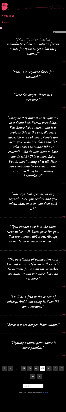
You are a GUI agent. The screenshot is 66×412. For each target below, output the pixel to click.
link (63, 61)
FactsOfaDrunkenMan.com (34, 393)
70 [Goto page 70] (49, 368)
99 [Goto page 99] (32, 376)
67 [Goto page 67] (30, 368)
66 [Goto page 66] (23, 368)
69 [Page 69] (42, 368)
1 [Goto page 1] (4, 368)
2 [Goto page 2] (10, 368)
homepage (8, 15)
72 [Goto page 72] (62, 368)
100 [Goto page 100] (39, 376)
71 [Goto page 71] (55, 368)
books (5, 22)
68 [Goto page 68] (36, 368)
